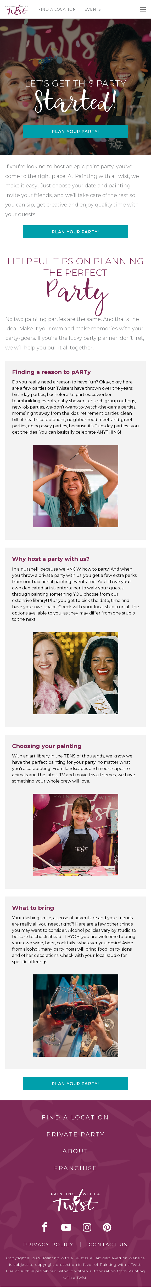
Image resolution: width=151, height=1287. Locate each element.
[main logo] (16, 6)
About (76, 1151)
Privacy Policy (48, 1245)
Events (93, 9)
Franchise (75, 1168)
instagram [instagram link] (87, 1227)
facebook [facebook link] (45, 1227)
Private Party (75, 1134)
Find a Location (57, 9)
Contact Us (108, 1245)
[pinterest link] (107, 1227)
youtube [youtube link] (66, 1227)
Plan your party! (75, 131)
